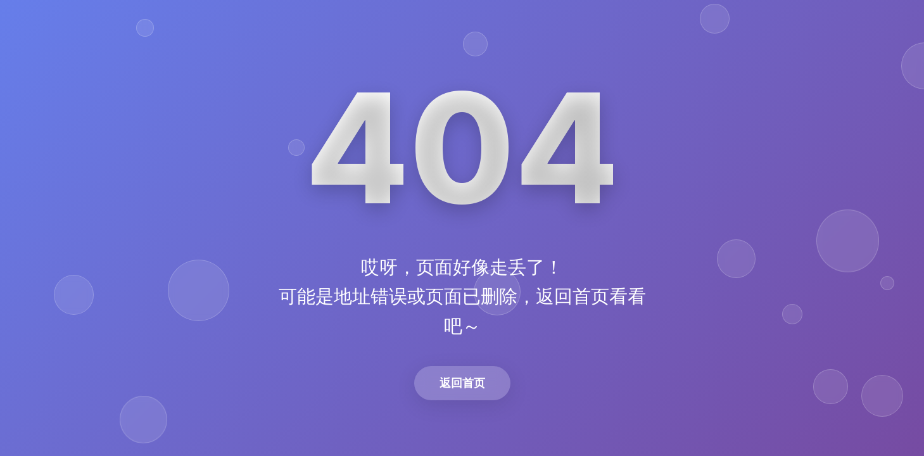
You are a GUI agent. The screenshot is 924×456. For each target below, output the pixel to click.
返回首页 (462, 383)
